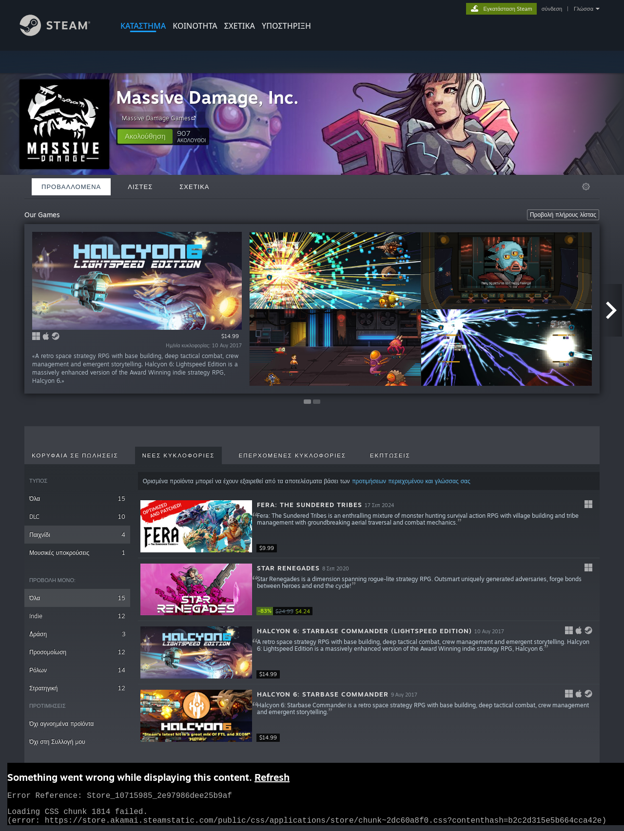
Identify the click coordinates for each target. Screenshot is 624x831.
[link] (285, 611)
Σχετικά (239, 26)
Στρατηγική (77, 688)
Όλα (77, 498)
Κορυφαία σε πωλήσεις (75, 455)
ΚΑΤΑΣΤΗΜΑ (143, 26)
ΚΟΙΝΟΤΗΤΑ (195, 26)
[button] (145, 136)
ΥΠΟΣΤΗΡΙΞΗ (286, 26)
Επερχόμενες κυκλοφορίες (292, 455)
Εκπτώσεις (390, 455)
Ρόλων (77, 670)
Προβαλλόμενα (71, 186)
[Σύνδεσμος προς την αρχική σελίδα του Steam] (62, 33)
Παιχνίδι (77, 534)
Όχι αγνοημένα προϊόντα (61, 723)
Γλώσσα (583, 8)
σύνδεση (552, 8)
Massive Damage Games (160, 118)
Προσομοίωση (77, 652)
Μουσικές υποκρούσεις (77, 552)
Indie (77, 616)
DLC (77, 516)
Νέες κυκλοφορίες (178, 455)
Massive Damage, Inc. (207, 97)
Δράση (77, 634)
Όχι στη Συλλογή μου (57, 741)
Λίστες (140, 186)
